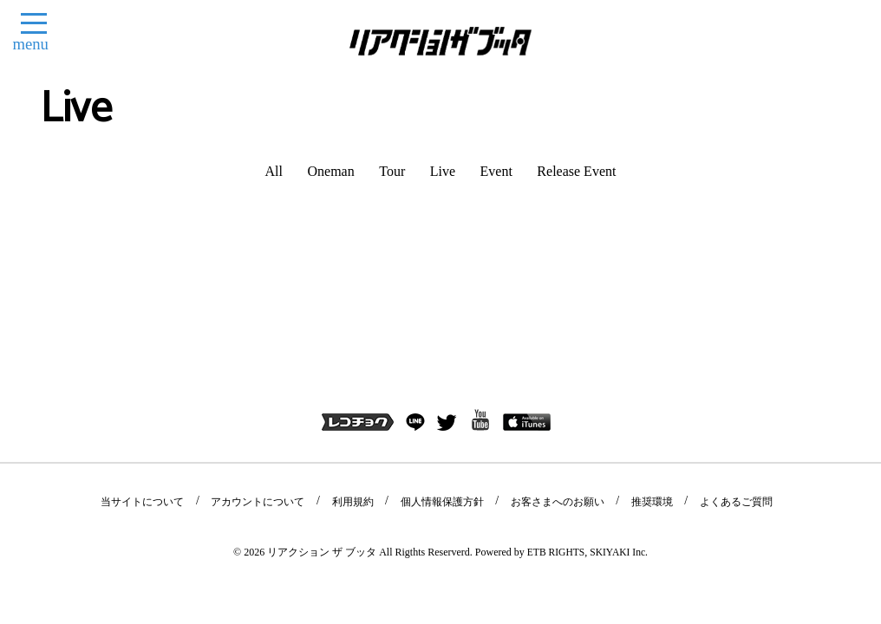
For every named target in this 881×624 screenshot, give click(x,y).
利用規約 (357, 378)
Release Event (576, 171)
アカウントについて (268, 378)
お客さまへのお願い (551, 378)
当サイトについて (157, 378)
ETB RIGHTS (554, 427)
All (274, 171)
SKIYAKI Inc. (619, 427)
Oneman (331, 171)
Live (442, 171)
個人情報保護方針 (441, 378)
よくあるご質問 (719, 378)
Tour (392, 171)
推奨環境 (641, 378)
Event (496, 171)
